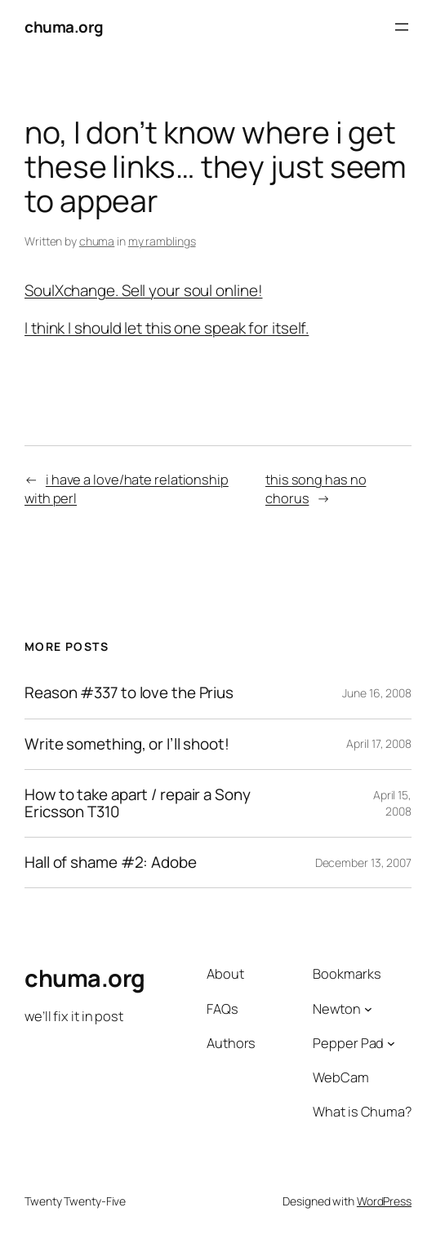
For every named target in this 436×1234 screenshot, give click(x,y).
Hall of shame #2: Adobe (110, 862)
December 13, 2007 (363, 862)
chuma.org (64, 27)
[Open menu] (402, 27)
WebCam (340, 1077)
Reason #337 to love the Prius (129, 692)
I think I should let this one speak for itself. (166, 327)
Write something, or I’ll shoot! (126, 744)
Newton (336, 1009)
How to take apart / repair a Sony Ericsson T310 (137, 803)
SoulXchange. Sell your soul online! (143, 290)
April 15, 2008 (392, 803)
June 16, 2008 (377, 693)
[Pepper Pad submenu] (391, 1043)
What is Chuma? (362, 1112)
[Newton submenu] (368, 1009)
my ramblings (162, 241)
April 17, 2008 (379, 743)
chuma (97, 241)
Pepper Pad (348, 1043)
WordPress (384, 1201)
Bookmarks (346, 974)
